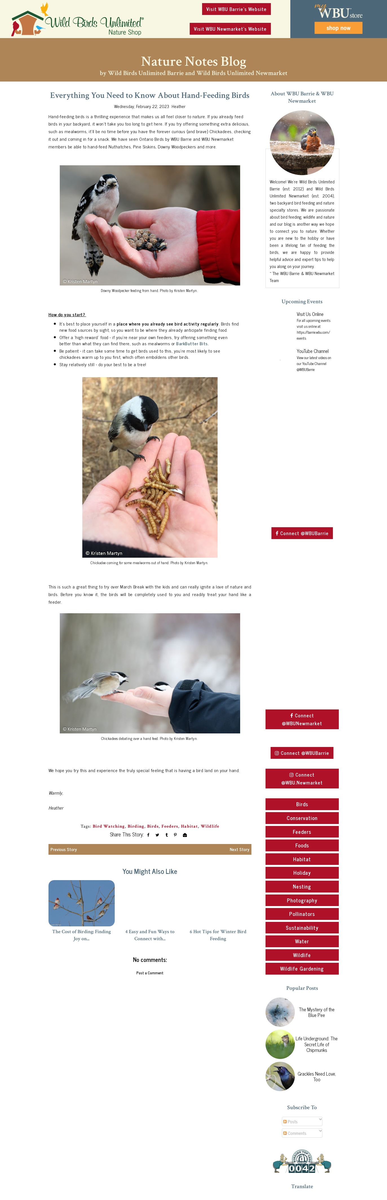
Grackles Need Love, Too (317, 1076)
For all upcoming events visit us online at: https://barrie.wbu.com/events (313, 329)
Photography (302, 900)
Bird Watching (109, 826)
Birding (136, 826)
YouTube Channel (313, 351)
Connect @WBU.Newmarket (302, 778)
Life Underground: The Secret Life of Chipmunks (317, 1044)
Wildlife (210, 826)
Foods (302, 845)
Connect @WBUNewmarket (302, 719)
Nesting (302, 886)
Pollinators (302, 913)
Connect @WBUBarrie (302, 533)
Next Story (239, 849)
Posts (290, 1121)
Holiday (302, 872)
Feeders (170, 826)
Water (302, 941)
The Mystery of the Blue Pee (317, 1012)
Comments (294, 1133)
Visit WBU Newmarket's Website (230, 29)
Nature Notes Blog (193, 61)
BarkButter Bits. (193, 343)
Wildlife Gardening (302, 968)
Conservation (302, 818)
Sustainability (302, 927)
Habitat (189, 826)
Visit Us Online (310, 314)
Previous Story (63, 849)
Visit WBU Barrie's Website (236, 9)
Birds (153, 826)
